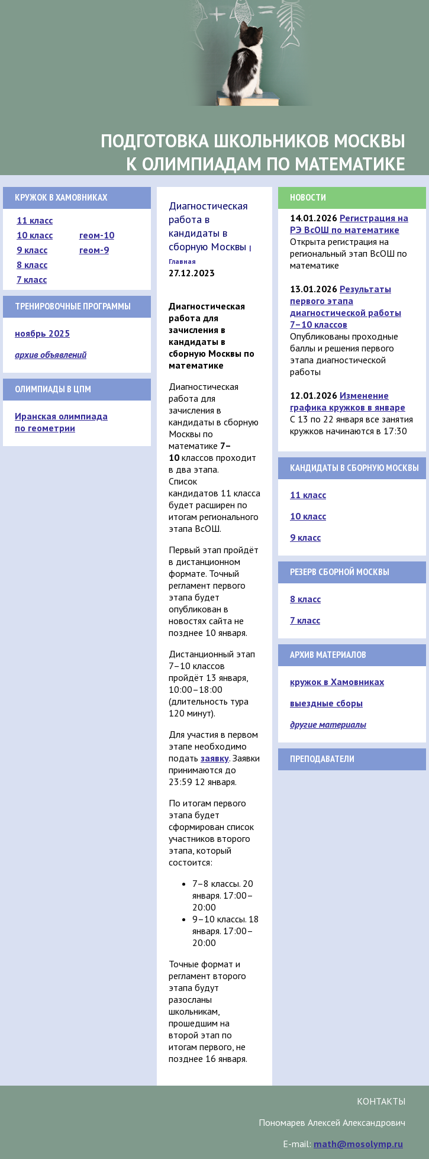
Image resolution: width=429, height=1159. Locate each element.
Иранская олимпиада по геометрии (61, 422)
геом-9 (94, 250)
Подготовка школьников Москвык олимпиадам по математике (253, 152)
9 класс (32, 250)
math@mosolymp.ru (358, 1144)
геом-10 (96, 235)
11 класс (35, 220)
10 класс (35, 235)
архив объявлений (50, 354)
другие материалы (328, 724)
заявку (215, 758)
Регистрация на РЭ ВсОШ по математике (349, 223)
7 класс (32, 279)
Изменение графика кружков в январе (347, 401)
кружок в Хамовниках (337, 681)
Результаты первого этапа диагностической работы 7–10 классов (345, 306)
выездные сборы (326, 703)
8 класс (32, 264)
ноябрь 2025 (42, 333)
